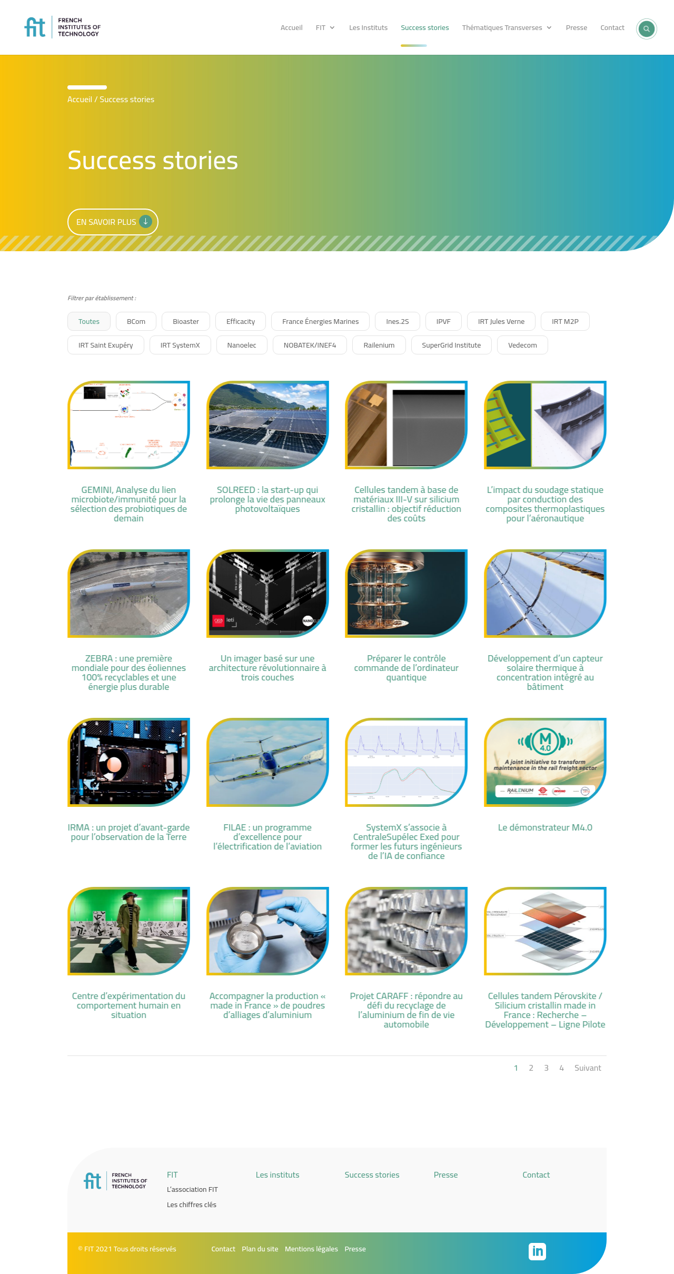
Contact (612, 29)
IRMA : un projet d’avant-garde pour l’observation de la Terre (128, 831)
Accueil (292, 29)
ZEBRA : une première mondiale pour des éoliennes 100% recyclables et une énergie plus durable (128, 672)
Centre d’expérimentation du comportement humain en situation (128, 1005)
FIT (320, 29)
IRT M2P (565, 321)
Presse (576, 29)
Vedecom (522, 345)
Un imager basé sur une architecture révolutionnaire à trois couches (267, 667)
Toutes (89, 321)
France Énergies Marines (320, 321)
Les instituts (278, 1174)
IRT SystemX (180, 345)
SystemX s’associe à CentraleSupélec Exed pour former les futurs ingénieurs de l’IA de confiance (406, 841)
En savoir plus (106, 222)
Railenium (378, 345)
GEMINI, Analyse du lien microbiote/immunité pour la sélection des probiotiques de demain (128, 504)
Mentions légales (311, 1249)
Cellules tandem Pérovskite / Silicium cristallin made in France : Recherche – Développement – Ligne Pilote (545, 1010)
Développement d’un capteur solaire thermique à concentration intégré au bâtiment (544, 672)
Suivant (587, 1067)
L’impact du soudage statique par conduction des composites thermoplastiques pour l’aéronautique (544, 504)
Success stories (425, 29)
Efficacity (240, 321)
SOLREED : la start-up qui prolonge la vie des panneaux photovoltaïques (267, 499)
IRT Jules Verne (501, 321)
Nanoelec (241, 345)
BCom (136, 321)
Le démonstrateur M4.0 (545, 827)
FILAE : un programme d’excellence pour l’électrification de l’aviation (267, 836)
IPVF (444, 321)
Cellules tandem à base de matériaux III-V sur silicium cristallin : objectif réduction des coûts (406, 504)
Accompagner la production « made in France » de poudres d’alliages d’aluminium (267, 1005)
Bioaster (186, 321)
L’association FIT (192, 1189)
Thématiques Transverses (502, 29)
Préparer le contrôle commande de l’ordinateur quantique (406, 667)
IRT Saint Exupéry (105, 345)
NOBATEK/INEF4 (310, 345)
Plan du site (260, 1249)
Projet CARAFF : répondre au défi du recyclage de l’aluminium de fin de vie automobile (406, 1010)
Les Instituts (368, 29)
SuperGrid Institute (451, 345)
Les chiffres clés (191, 1204)
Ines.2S (397, 321)
